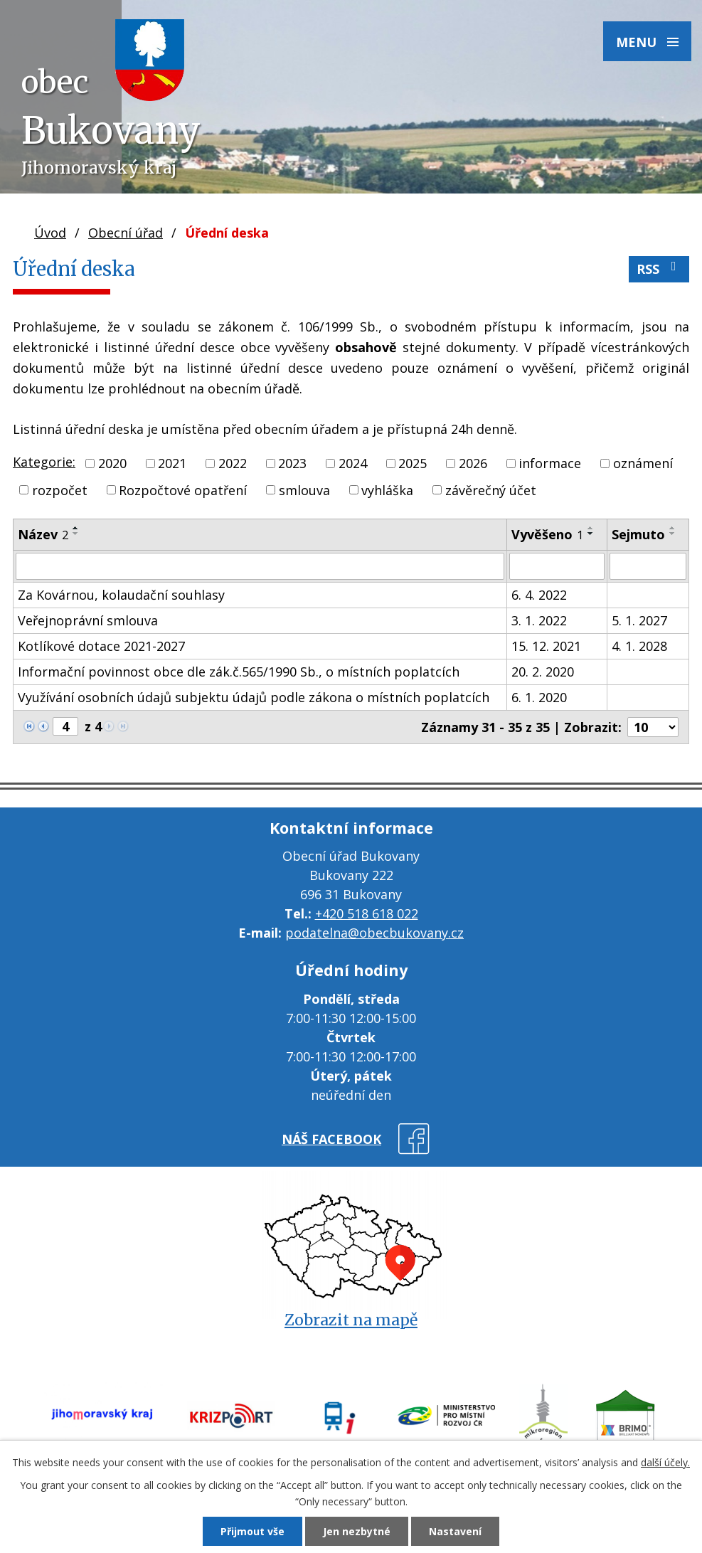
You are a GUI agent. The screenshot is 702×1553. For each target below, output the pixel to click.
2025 (412, 463)
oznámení (643, 463)
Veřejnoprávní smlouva (88, 620)
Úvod (50, 232)
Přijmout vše (252, 1531)
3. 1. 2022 (539, 620)
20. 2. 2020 (542, 671)
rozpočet (59, 489)
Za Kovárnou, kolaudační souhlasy (121, 594)
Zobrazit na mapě (351, 1320)
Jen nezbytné (356, 1531)
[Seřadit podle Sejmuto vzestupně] (673, 528)
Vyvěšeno (547, 534)
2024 (353, 463)
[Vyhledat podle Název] (260, 566)
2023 (292, 463)
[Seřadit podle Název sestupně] (76, 533)
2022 (232, 463)
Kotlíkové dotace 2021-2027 (101, 645)
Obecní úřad (125, 232)
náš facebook (331, 1138)
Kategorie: (44, 461)
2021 (172, 463)
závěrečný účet (490, 489)
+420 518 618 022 (366, 913)
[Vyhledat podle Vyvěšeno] (557, 566)
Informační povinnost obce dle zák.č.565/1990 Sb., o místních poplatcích (238, 671)
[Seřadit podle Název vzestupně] (76, 528)
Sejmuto (638, 534)
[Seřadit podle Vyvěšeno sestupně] (591, 533)
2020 (112, 463)
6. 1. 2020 (539, 697)
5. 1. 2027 (639, 620)
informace (549, 463)
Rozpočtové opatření (183, 489)
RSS (659, 268)
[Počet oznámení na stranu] (653, 727)
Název (43, 534)
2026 (473, 463)
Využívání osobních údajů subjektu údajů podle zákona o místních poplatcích (253, 697)
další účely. (665, 1462)
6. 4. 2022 (539, 594)
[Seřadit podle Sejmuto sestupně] (673, 533)
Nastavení (455, 1531)
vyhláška (387, 489)
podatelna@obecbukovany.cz (374, 932)
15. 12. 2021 (546, 645)
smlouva (304, 489)
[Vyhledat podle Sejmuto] (648, 566)
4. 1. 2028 (639, 645)
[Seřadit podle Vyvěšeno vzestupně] (591, 528)
